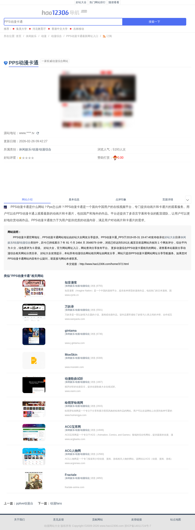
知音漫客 (71, 282)
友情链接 (136, 519)
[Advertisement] (97, 48)
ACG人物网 (73, 450)
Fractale (70, 474)
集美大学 (21, 28)
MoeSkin (71, 354)
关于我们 (19, 519)
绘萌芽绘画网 (74, 402)
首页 (18, 36)
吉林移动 (78, 28)
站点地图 (175, 519)
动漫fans (56, 503)
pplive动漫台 (24, 503)
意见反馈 (58, 519)
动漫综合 (56, 36)
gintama (70, 330)
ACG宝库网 (73, 426)
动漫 (43, 36)
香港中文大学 (60, 28)
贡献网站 (97, 519)
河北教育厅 (39, 28)
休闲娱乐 (31, 36)
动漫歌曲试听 (74, 378)
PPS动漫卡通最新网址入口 (82, 36)
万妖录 (69, 306)
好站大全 (170, 237)
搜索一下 (154, 21)
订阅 (107, 36)
